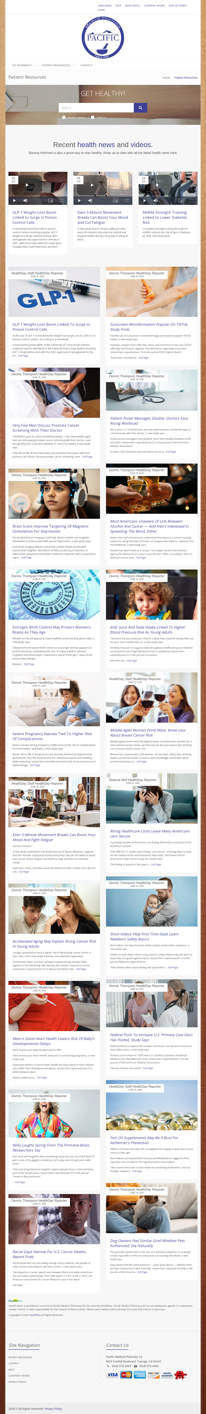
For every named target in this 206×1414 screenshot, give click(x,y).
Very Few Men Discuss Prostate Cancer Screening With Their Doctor (45, 428)
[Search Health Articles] (96, 107)
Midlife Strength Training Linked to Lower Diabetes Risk (165, 217)
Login (101, 10)
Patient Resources (56, 65)
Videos (98, 117)
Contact (86, 65)
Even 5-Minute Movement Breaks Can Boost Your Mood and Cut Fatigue (102, 217)
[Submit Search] (140, 108)
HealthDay (35, 1315)
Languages (104, 5)
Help (118, 5)
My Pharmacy (22, 65)
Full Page (23, 355)
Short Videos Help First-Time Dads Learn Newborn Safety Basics (144, 936)
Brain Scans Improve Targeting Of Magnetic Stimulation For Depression (50, 529)
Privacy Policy (17, 1382)
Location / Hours (154, 5)
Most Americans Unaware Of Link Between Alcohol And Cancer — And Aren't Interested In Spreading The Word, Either (149, 526)
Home (166, 77)
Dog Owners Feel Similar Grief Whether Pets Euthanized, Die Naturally (147, 1243)
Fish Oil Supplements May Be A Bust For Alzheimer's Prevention (144, 1140)
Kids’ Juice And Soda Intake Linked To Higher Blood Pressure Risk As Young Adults (147, 630)
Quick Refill (132, 5)
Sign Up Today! (177, 5)
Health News (73, 117)
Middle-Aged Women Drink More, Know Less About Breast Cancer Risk (147, 733)
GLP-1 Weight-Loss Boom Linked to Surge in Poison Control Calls (34, 217)
